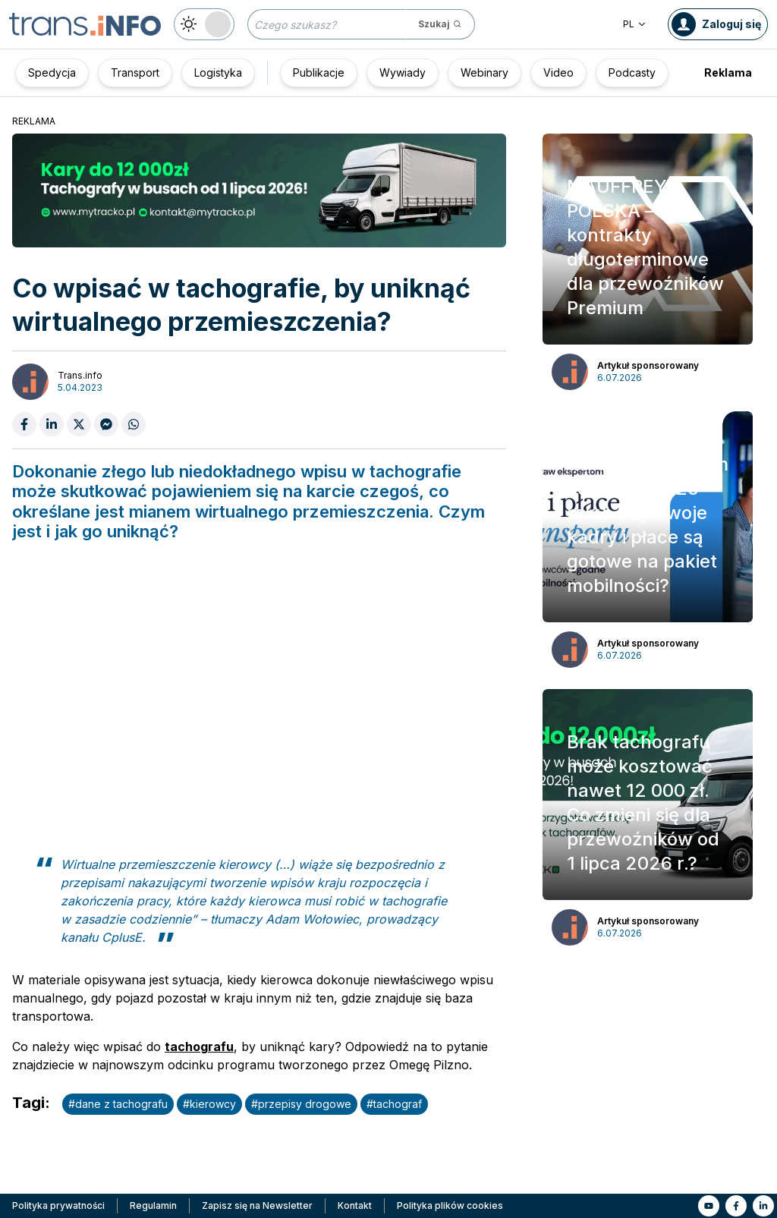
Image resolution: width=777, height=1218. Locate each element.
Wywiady (402, 72)
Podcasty (632, 72)
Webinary (484, 72)
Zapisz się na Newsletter (257, 1205)
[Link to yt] (708, 1205)
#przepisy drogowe (301, 1103)
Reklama (728, 72)
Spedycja (52, 72)
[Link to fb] (736, 1205)
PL (634, 24)
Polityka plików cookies (450, 1205)
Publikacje (318, 72)
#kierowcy (209, 1103)
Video (558, 72)
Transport (135, 72)
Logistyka (218, 72)
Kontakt (355, 1205)
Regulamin (153, 1205)
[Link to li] (763, 1205)
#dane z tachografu (118, 1103)
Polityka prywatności (58, 1205)
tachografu (199, 1046)
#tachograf (394, 1103)
